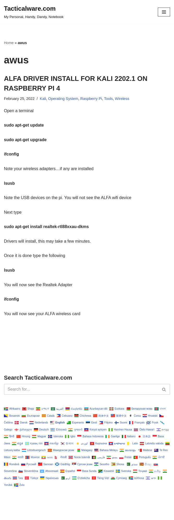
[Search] (81, 389)
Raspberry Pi (91, 99)
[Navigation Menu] (164, 12)
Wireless (122, 99)
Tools (108, 99)
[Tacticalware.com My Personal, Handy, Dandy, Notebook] (33, 12)
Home (9, 43)
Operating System (63, 99)
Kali (43, 99)
